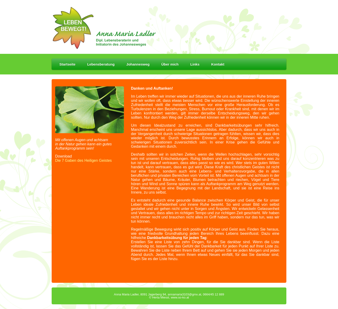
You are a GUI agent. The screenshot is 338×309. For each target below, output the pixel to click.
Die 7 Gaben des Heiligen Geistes (83, 160)
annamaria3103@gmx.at (184, 294)
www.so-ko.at (180, 297)
